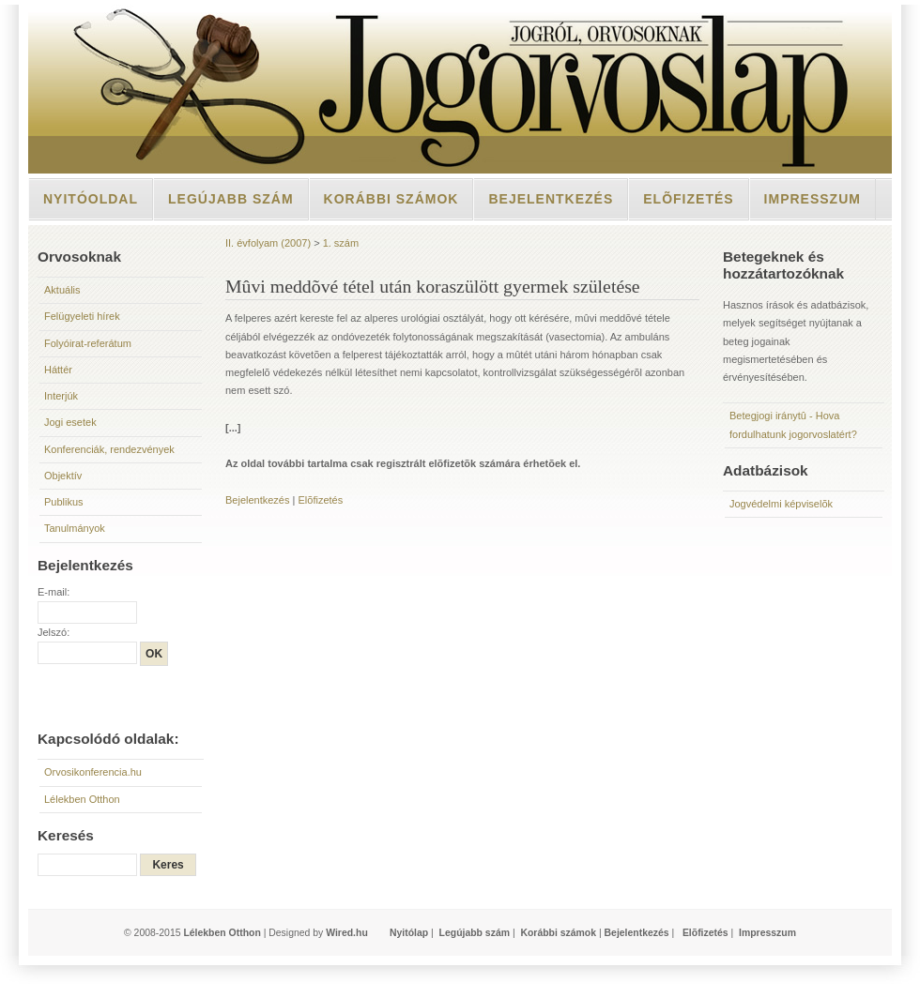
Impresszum (812, 198)
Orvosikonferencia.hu (93, 772)
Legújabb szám (231, 198)
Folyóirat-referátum (87, 343)
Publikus (64, 501)
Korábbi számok (391, 198)
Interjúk (61, 395)
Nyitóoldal (90, 198)
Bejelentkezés (550, 198)
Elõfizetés (688, 198)
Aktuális (62, 289)
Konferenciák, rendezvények (109, 449)
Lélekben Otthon (82, 799)
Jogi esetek (70, 422)
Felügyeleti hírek (82, 316)
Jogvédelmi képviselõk (781, 503)
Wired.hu (347, 933)
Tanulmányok (74, 528)
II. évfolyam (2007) (268, 243)
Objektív (63, 475)
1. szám (341, 243)
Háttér (58, 369)
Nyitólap (409, 933)
